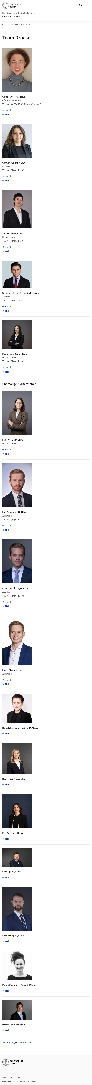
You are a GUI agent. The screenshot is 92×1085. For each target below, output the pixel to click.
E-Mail (8, 110)
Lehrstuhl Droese (11, 16)
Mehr (7, 114)
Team (31, 24)
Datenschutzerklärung (28, 1081)
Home (4, 24)
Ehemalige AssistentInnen (18, 1042)
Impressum (6, 1081)
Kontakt (15, 1081)
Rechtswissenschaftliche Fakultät (18, 13)
